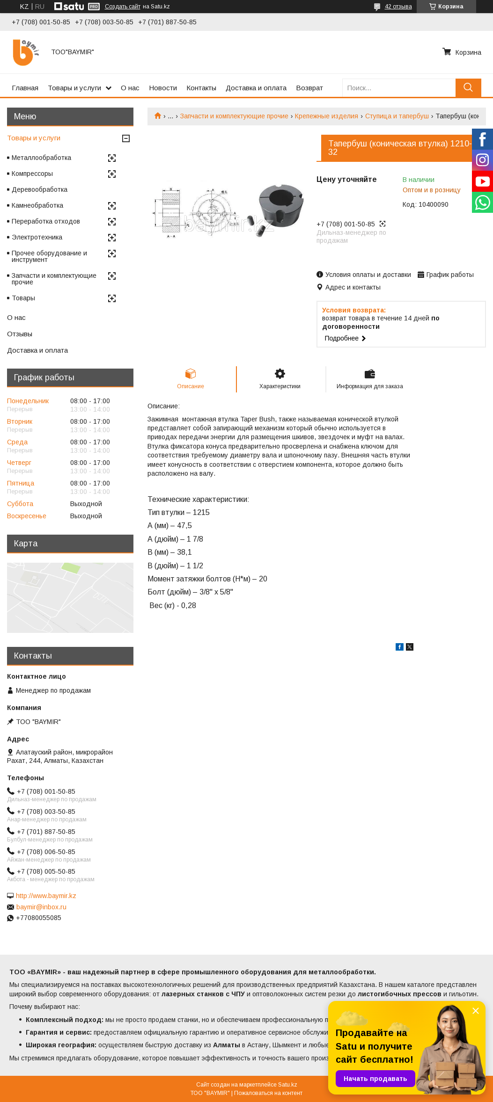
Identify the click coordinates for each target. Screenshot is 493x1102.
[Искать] (468, 88)
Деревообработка (39, 189)
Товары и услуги (74, 88)
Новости (163, 88)
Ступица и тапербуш (397, 116)
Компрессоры (32, 173)
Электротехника (37, 237)
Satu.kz (287, 1084)
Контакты (201, 88)
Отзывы (19, 334)
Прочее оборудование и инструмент (49, 256)
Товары (23, 298)
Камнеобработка (37, 205)
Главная (25, 88)
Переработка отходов (46, 221)
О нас (130, 88)
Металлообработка (41, 157)
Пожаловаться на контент (268, 1093)
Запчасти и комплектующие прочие (234, 116)
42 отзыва (398, 6)
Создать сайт (122, 6)
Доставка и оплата (256, 88)
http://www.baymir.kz (46, 895)
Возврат (309, 88)
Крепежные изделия (326, 116)
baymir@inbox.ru (41, 907)
